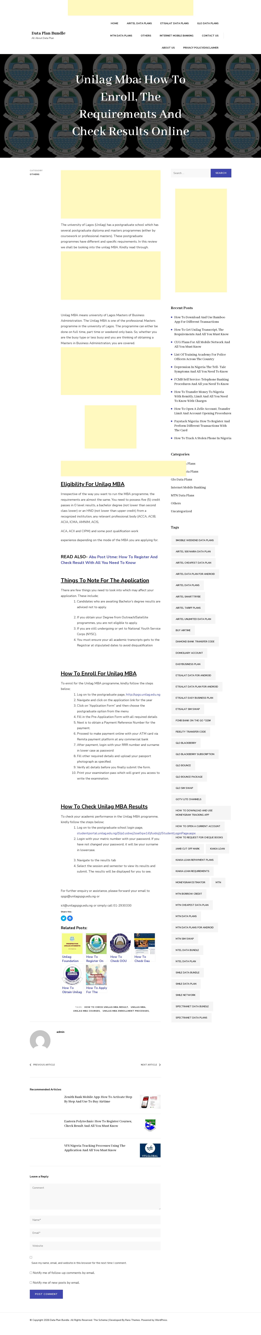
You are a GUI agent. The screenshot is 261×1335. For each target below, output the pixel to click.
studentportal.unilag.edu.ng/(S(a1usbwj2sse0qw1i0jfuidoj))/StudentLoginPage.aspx (136, 841)
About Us (212, 39)
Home (117, 24)
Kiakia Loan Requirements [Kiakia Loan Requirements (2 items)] (192, 878)
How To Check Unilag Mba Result (106, 1014)
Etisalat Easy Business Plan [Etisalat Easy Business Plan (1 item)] (194, 705)
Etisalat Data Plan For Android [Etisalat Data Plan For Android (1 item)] (197, 694)
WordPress (161, 1327)
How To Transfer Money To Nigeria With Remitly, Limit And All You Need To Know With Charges (201, 404)
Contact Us (190, 39)
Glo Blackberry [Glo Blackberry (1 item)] (186, 750)
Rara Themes (132, 1327)
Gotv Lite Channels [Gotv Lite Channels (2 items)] (188, 807)
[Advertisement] (130, 8)
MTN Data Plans (103, 39)
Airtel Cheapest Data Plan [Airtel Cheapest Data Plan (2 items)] (193, 570)
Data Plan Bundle (51, 37)
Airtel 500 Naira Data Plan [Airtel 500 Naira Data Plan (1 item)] (193, 559)
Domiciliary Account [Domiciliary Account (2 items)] (189, 660)
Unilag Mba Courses (86, 1018)
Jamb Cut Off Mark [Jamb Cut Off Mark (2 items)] (188, 856)
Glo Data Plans (208, 24)
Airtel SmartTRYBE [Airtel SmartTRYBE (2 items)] (188, 604)
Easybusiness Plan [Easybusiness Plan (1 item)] (188, 671)
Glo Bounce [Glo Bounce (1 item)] (183, 773)
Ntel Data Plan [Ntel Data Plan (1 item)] (186, 968)
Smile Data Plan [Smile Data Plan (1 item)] (186, 991)
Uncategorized (181, 519)
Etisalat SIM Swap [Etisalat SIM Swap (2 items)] (188, 716)
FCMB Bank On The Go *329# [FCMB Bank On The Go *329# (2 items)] (193, 728)
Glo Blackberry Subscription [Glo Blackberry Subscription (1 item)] (195, 761)
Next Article (151, 1072)
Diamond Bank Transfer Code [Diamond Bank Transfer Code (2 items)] (195, 649)
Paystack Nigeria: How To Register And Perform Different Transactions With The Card (202, 433)
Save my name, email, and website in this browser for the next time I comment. (79, 1270)
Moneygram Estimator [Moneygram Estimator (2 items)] (190, 890)
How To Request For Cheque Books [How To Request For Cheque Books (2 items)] (199, 845)
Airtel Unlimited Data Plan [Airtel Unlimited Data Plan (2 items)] (193, 626)
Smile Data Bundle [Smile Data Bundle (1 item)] (187, 980)
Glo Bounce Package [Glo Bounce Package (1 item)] (189, 784)
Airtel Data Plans (141, 24)
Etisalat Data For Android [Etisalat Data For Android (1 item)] (193, 683)
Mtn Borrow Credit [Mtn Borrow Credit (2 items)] (189, 901)
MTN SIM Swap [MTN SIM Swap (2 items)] (185, 946)
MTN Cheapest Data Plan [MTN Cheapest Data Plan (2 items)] (192, 912)
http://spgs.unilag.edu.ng (143, 702)
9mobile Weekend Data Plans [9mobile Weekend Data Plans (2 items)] (195, 547)
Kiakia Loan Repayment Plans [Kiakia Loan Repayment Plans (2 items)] (195, 867)
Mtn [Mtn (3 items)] (218, 890)
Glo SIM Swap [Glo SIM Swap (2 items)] (184, 795)
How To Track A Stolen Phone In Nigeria (202, 446)
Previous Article (42, 1072)
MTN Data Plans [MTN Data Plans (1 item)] (186, 924)
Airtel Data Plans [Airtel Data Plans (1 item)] (187, 593)
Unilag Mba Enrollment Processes (126, 1018)
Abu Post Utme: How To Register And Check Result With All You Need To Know (108, 567)
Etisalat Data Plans (176, 24)
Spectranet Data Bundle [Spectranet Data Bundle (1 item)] (192, 1014)
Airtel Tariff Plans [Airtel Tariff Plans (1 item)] (188, 615)
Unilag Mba (138, 1014)
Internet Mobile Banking (157, 39)
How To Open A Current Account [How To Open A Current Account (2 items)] (198, 833)
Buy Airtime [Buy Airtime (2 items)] (183, 638)
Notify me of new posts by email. (56, 1290)
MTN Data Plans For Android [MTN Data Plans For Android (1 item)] (195, 935)
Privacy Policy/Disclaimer (201, 54)
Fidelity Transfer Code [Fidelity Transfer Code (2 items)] (191, 739)
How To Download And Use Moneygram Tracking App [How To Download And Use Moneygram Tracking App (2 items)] (194, 820)
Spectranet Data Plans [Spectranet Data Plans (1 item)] (191, 1025)
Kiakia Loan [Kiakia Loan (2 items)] (217, 856)
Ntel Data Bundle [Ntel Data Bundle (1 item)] (187, 957)
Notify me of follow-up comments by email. (64, 1280)
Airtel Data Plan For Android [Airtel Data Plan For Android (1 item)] (195, 581)
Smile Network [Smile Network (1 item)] (186, 1002)
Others (127, 39)
